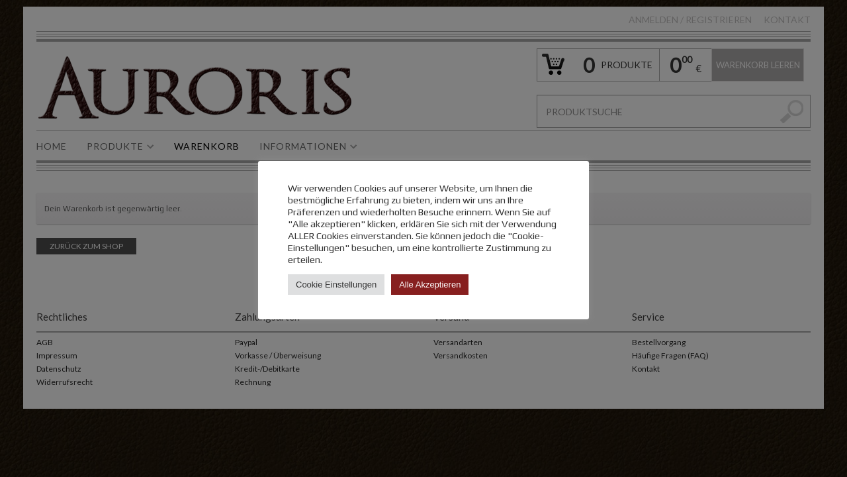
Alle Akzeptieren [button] (430, 285)
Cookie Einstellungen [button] (336, 285)
